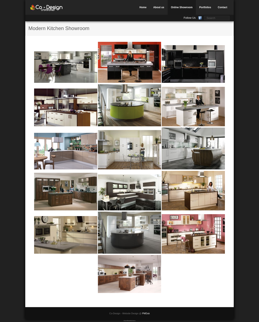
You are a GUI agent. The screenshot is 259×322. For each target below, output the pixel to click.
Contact (222, 7)
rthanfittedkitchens (130, 320)
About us (158, 7)
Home (142, 7)
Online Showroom (182, 7)
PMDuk (146, 313)
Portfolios (205, 7)
